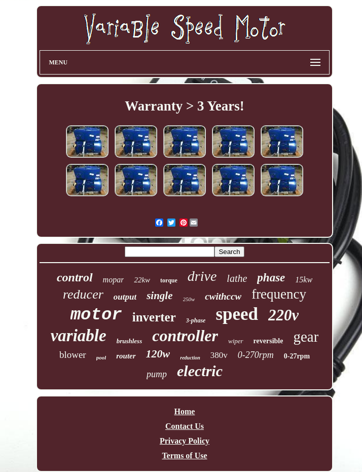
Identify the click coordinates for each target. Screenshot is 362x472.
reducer (83, 294)
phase (271, 277)
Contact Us (184, 426)
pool (101, 357)
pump (157, 374)
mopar (113, 279)
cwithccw (223, 296)
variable (78, 335)
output (125, 297)
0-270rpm (256, 355)
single (159, 295)
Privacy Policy (184, 441)
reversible (268, 341)
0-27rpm (297, 356)
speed (236, 314)
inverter (154, 317)
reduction (190, 357)
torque (168, 280)
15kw (303, 279)
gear (305, 337)
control (75, 277)
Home (184, 411)
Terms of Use (184, 455)
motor (96, 314)
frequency (278, 294)
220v (283, 315)
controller (185, 335)
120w (158, 353)
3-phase (196, 320)
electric (200, 370)
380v (219, 355)
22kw (142, 280)
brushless (129, 341)
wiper (235, 341)
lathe (237, 278)
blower (72, 354)
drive (202, 276)
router (125, 356)
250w (189, 299)
